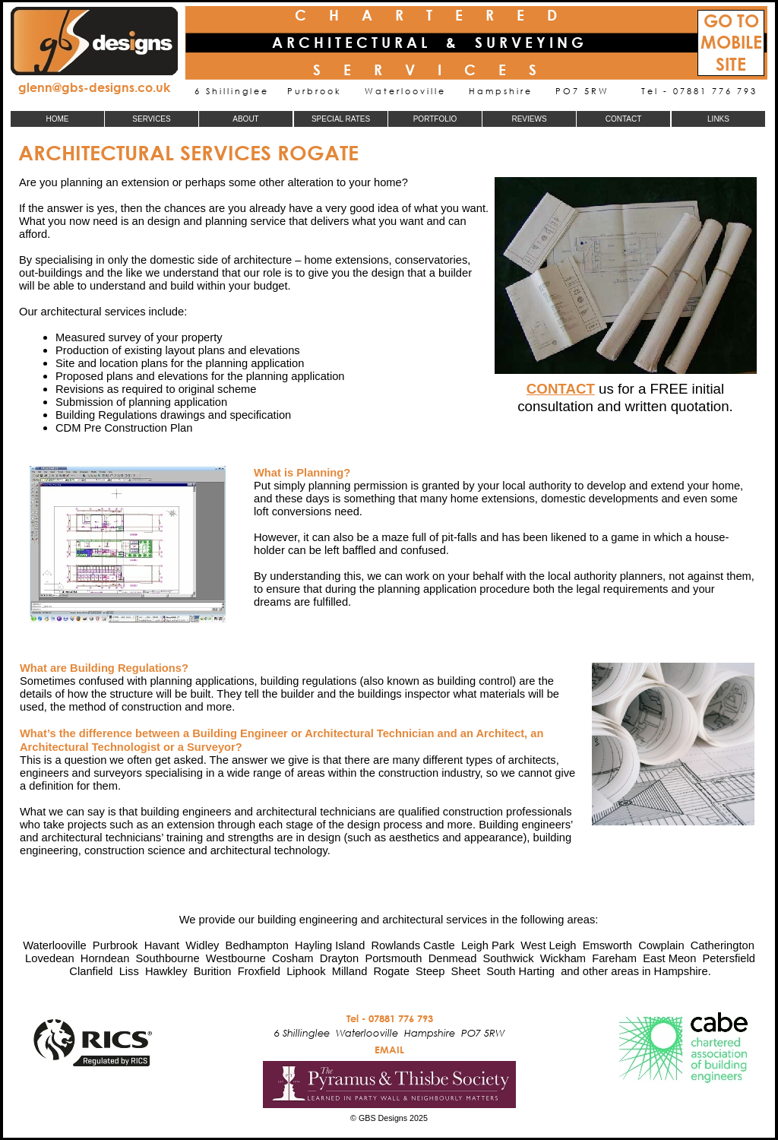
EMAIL (389, 1049)
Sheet (465, 971)
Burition (213, 971)
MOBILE (731, 42)
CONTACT (561, 389)
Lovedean (49, 958)
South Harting (520, 971)
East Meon (669, 958)
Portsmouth (393, 958)
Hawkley (166, 971)
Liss (129, 971)
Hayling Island (330, 945)
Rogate (391, 971)
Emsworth (607, 945)
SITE (731, 64)
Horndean (105, 958)
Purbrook (115, 945)
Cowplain (661, 945)
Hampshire (681, 971)
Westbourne (236, 958)
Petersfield (729, 958)
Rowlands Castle (413, 945)
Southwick (508, 958)
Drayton (339, 958)
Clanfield (90, 971)
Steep (430, 971)
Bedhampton (257, 945)
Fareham (614, 958)
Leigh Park (487, 945)
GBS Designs (383, 1118)
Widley (202, 945)
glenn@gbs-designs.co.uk (94, 87)
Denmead (453, 958)
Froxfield (259, 971)
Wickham (563, 958)
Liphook (305, 971)
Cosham (293, 958)
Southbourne (168, 958)
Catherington (722, 945)
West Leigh (548, 945)
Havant (162, 945)
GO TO (731, 21)
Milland (350, 971)
